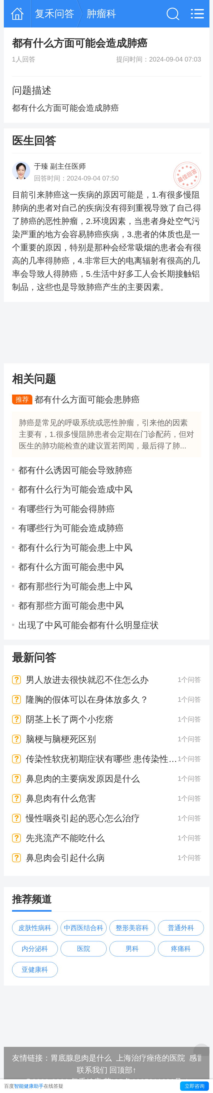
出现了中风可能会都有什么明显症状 (88, 625)
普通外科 (181, 927)
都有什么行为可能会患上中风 (75, 547)
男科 (132, 948)
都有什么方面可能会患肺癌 (87, 399)
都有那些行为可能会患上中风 (75, 586)
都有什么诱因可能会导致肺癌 (75, 470)
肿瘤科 (101, 13)
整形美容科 (132, 927)
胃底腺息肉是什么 (81, 1058)
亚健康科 (35, 969)
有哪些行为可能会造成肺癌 (71, 528)
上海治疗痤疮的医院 (150, 1058)
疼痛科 (181, 948)
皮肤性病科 (34, 927)
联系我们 (92, 1070)
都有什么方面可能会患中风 (71, 567)
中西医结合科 (83, 927)
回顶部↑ (122, 1070)
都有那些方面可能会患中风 (71, 606)
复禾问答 (54, 13)
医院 (83, 948)
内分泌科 (35, 948)
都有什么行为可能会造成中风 (75, 489)
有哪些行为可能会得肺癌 (66, 509)
